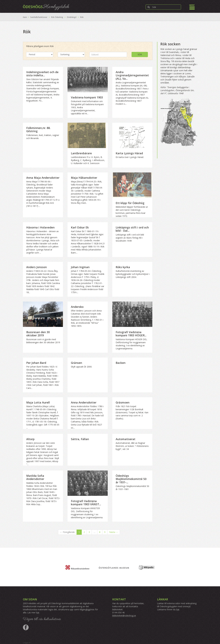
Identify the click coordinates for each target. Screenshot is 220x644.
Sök (140, 54)
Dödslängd (71, 17)
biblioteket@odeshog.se (124, 615)
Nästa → (113, 532)
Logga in (26, 642)
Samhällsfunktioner (38, 17)
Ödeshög (59, 17)
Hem (25, 17)
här (37, 612)
